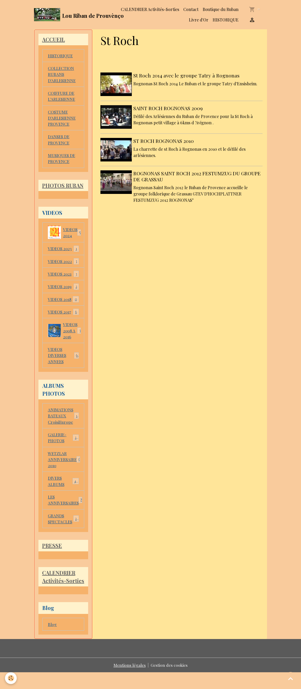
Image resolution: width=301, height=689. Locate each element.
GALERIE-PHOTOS (63, 443)
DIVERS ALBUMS (63, 488)
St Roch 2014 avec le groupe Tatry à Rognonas (187, 75)
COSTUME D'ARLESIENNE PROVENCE (62, 119)
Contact (190, 9)
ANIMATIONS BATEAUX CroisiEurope (63, 421)
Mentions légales (129, 681)
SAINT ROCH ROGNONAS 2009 (168, 107)
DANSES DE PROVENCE (59, 142)
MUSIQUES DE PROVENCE (62, 161)
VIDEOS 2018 (63, 303)
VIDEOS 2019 (63, 290)
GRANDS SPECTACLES (63, 526)
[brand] (68, 14)
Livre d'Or (198, 20)
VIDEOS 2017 (63, 316)
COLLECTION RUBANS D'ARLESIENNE (62, 75)
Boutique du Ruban (220, 9)
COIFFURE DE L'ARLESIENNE (62, 97)
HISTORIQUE (225, 20)
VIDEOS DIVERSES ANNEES (63, 360)
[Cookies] (11, 678)
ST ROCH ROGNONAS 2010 (164, 139)
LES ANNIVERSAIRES (66, 507)
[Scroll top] (290, 678)
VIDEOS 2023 (63, 252)
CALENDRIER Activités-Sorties (150, 9)
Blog (52, 640)
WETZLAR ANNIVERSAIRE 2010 (65, 466)
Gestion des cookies (169, 681)
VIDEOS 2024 (65, 235)
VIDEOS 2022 (63, 265)
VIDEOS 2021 (63, 278)
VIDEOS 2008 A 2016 (66, 335)
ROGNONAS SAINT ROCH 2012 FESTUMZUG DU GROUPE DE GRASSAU (197, 175)
